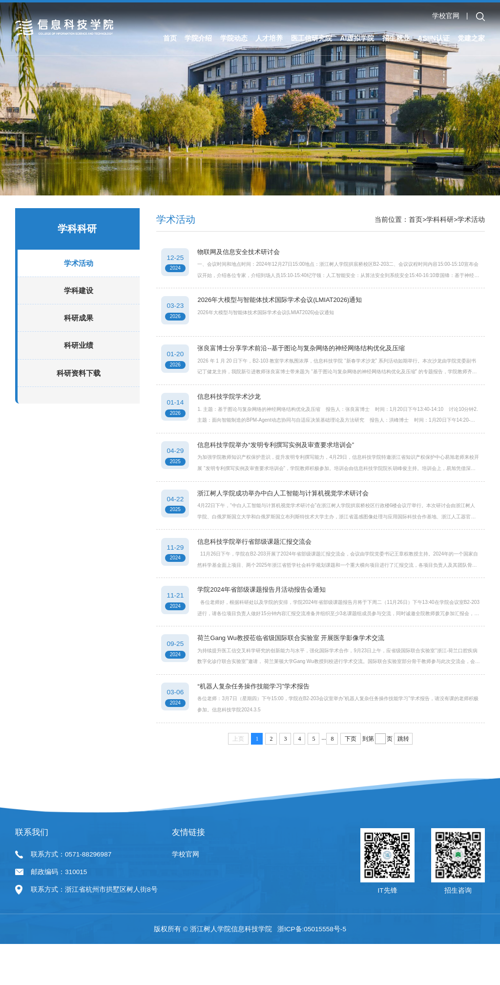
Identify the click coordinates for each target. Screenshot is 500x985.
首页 (170, 38)
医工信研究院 (311, 38)
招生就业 (396, 38)
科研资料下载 (79, 383)
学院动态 (234, 38)
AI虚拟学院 (357, 38)
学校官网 (445, 16)
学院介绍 (198, 38)
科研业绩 (78, 356)
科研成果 (78, 328)
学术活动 (78, 273)
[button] (480, 16)
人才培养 (269, 38)
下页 (350, 779)
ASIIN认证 (433, 38)
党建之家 (471, 38)
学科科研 (440, 219)
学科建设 (78, 301)
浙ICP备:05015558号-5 (311, 970)
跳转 (403, 779)
